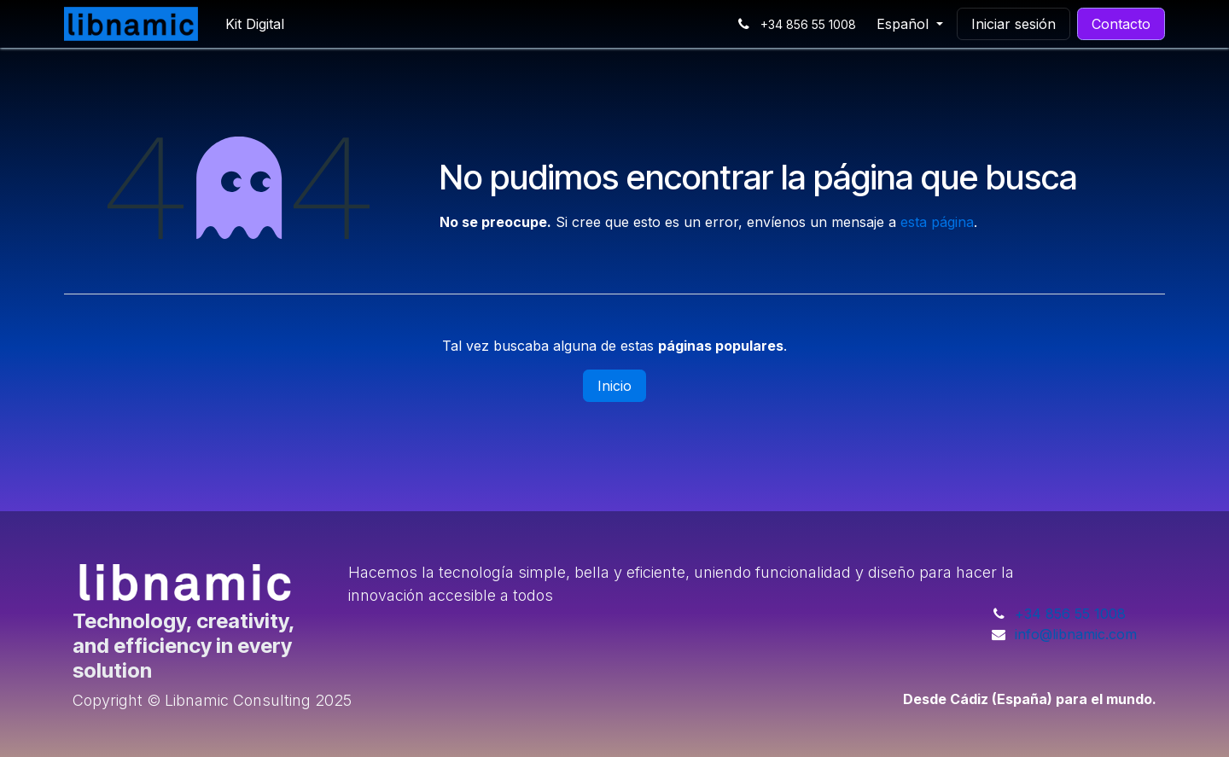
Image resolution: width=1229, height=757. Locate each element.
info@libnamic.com (1076, 634)
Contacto (1121, 23)
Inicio (614, 385)
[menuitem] (254, 24)
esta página (937, 221)
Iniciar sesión (1013, 23)
